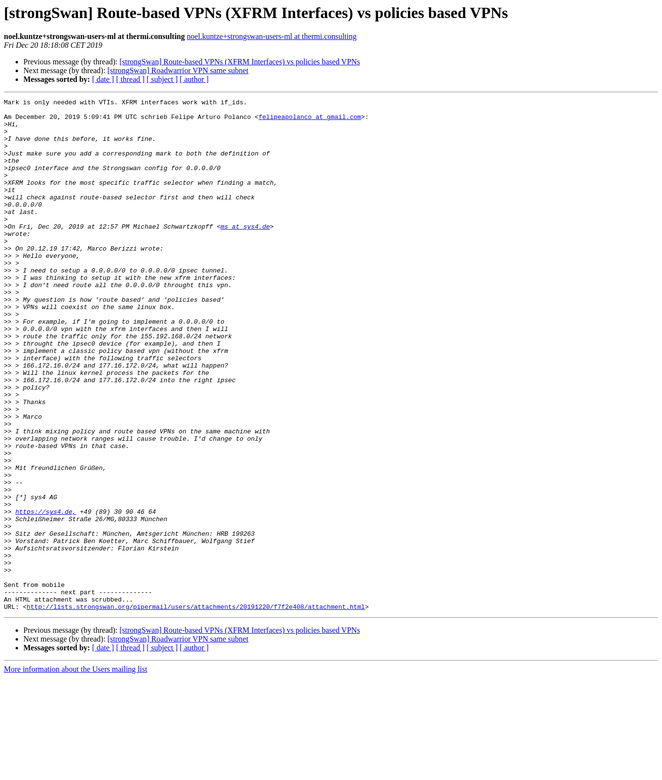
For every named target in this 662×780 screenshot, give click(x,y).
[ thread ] (130, 79)
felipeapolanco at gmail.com (310, 121)
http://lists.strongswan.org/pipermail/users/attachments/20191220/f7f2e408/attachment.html (196, 708)
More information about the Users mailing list (75, 771)
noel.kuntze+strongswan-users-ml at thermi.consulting (272, 36)
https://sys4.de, (45, 594)
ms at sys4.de (245, 252)
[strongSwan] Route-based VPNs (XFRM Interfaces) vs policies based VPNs (239, 62)
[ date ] (103, 79)
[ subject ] (162, 79)
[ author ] (194, 79)
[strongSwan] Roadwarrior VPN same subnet (177, 70)
